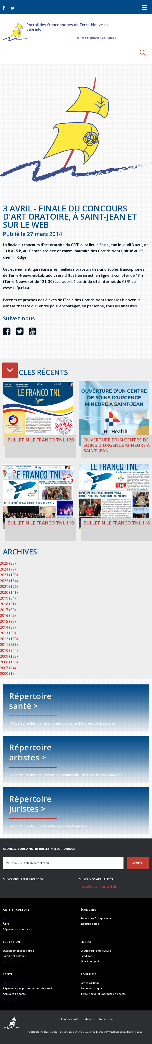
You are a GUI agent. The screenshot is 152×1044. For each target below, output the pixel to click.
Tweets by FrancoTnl (97, 886)
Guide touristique (91, 988)
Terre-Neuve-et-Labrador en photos (103, 993)
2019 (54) (8, 598)
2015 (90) (8, 621)
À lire (6, 923)
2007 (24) (8, 667)
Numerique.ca (134, 1031)
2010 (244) (9, 650)
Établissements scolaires (18, 950)
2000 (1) (7, 673)
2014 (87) (8, 627)
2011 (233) (9, 644)
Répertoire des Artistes (17, 929)
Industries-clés (90, 923)
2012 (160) (9, 638)
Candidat (86, 956)
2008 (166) (9, 661)
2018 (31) (8, 603)
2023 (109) (9, 574)
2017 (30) (8, 609)
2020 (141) (9, 592)
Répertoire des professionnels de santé (27, 988)
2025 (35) (8, 563)
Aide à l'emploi (90, 961)
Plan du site (105, 1019)
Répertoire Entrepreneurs (97, 918)
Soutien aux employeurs (96, 950)
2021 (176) (9, 586)
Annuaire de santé (14, 993)
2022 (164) (9, 580)
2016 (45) (8, 615)
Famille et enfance (14, 956)
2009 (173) (9, 656)
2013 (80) (8, 632)
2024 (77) (8, 569)
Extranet (88, 1019)
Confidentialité (70, 1019)
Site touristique (90, 983)
